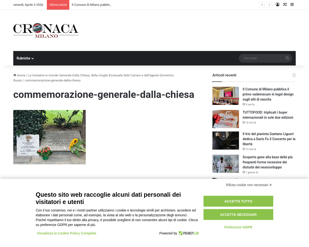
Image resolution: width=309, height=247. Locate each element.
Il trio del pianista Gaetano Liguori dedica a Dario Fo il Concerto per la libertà (269, 139)
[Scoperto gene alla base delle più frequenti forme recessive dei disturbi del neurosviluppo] (225, 164)
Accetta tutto (239, 201)
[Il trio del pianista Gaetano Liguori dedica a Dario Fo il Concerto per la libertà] (225, 140)
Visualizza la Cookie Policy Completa (66, 233)
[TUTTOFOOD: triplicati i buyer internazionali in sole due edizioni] (225, 119)
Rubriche (23, 58)
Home (19, 75)
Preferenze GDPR (238, 227)
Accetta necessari (238, 215)
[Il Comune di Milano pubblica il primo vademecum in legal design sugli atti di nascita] (225, 96)
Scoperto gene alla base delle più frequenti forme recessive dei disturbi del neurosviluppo (268, 162)
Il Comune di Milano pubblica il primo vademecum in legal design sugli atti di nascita (268, 94)
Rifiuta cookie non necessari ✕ (249, 185)
